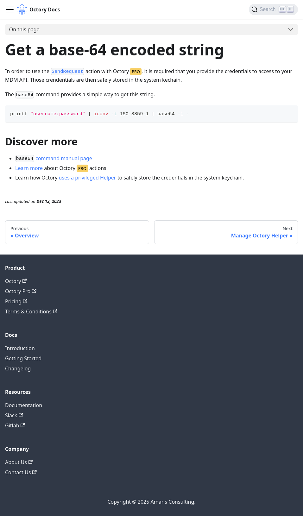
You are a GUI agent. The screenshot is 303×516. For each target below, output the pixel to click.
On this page (24, 29)
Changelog (18, 368)
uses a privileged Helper (87, 177)
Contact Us (21, 472)
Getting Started (23, 358)
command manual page (63, 158)
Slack (14, 415)
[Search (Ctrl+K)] (273, 9)
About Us (19, 462)
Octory (16, 281)
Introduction (20, 348)
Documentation (23, 405)
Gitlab (15, 425)
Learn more (29, 168)
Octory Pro (20, 291)
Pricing (16, 301)
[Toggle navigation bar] (10, 9)
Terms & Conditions (31, 311)
